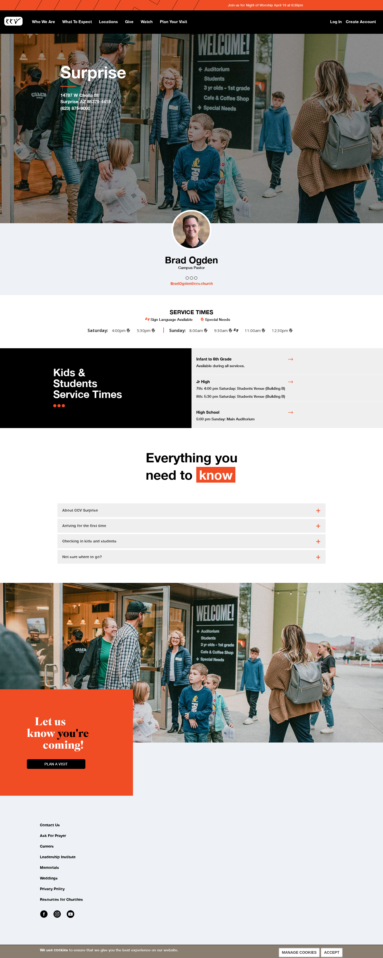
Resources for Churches (61, 899)
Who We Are (43, 21)
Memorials (49, 867)
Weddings (49, 878)
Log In (336, 21)
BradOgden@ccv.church (191, 283)
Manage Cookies (299, 952)
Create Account (361, 21)
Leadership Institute (58, 857)
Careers (47, 846)
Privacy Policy (52, 888)
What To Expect (77, 21)
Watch (147, 21)
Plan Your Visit (173, 21)
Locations (108, 21)
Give (129, 21)
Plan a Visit (56, 764)
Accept (331, 952)
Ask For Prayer (53, 835)
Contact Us (50, 825)
